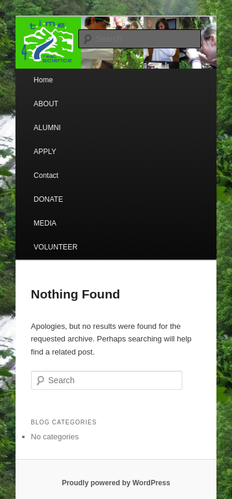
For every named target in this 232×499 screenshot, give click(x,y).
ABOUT (45, 104)
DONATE (48, 199)
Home (43, 80)
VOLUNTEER (55, 247)
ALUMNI (46, 128)
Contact (45, 175)
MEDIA (44, 223)
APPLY (44, 151)
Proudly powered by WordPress (116, 483)
